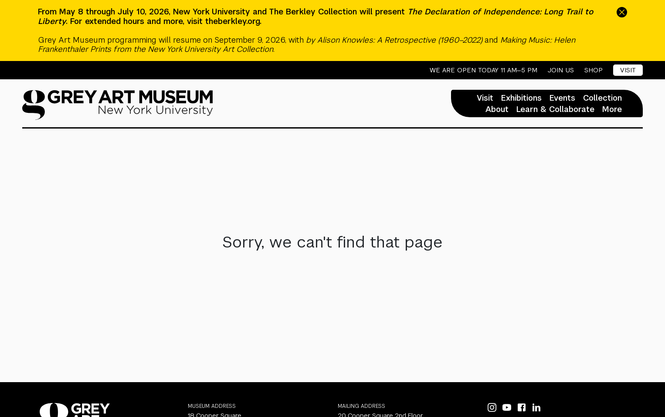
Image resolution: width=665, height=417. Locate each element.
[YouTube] (506, 407)
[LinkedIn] (536, 407)
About (497, 109)
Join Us (561, 70)
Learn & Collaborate (555, 109)
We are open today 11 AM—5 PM (483, 70)
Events (562, 98)
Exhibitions (521, 98)
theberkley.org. (233, 21)
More (612, 109)
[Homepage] (117, 105)
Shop (593, 70)
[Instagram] (492, 407)
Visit (628, 70)
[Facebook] (521, 407)
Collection (602, 98)
